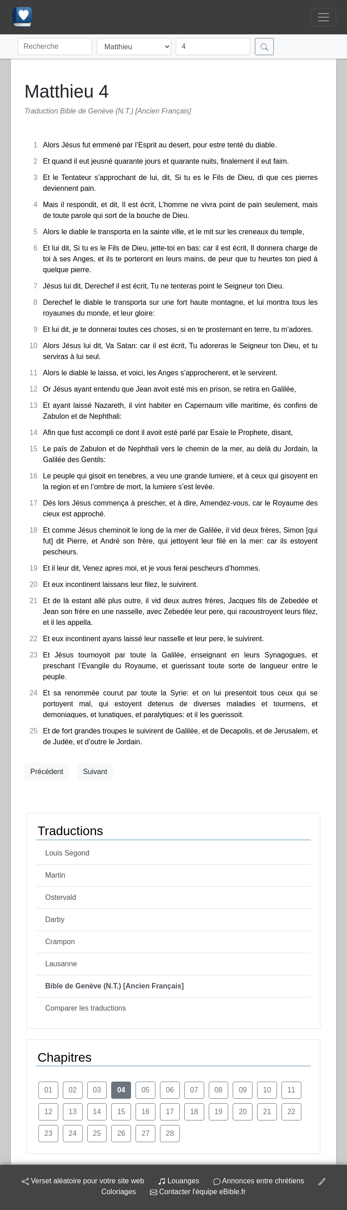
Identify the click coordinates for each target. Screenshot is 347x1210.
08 (219, 1090)
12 (48, 1111)
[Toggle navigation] (323, 17)
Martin (55, 875)
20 (243, 1111)
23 (48, 1133)
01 (48, 1090)
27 (145, 1133)
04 (121, 1090)
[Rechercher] (264, 46)
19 (219, 1111)
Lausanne (61, 964)
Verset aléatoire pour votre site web (83, 1181)
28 (170, 1133)
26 (121, 1133)
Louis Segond (67, 853)
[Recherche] (55, 46)
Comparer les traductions (85, 1008)
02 (73, 1090)
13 (73, 1111)
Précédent (46, 771)
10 (267, 1090)
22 (291, 1111)
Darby (55, 919)
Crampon (60, 941)
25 (97, 1133)
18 (194, 1111)
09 (243, 1090)
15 (121, 1111)
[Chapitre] (213, 46)
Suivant (95, 771)
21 (267, 1111)
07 (194, 1090)
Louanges (178, 1181)
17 (170, 1111)
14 (97, 1111)
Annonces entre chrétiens (258, 1181)
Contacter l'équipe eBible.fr (198, 1192)
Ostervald (60, 897)
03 (97, 1090)
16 (145, 1111)
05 (145, 1090)
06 (170, 1090)
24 (73, 1133)
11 (291, 1090)
